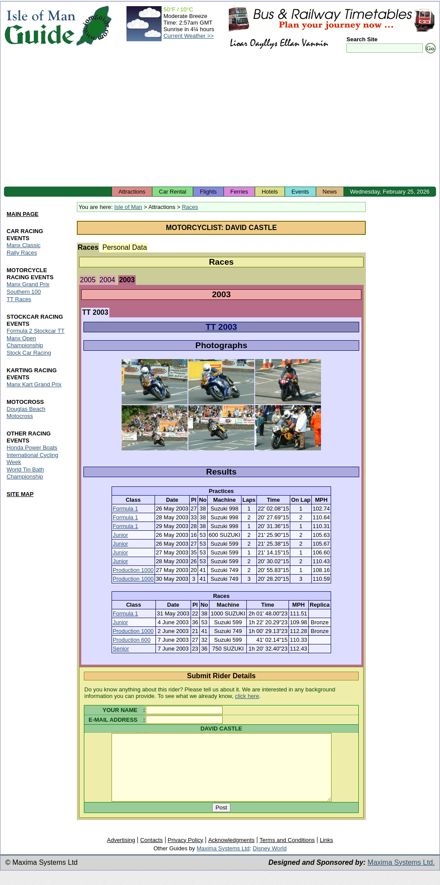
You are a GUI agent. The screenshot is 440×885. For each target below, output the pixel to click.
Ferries (239, 191)
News (330, 191)
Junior (120, 535)
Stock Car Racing (29, 352)
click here (247, 696)
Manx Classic (23, 245)
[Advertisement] (220, 120)
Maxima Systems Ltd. (401, 875)
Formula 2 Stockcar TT (36, 330)
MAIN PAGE (23, 214)
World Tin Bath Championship (25, 473)
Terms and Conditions (287, 853)
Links (326, 853)
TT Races (19, 299)
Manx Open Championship (25, 342)
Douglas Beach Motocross (26, 412)
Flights (208, 191)
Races (190, 207)
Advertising (121, 853)
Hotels (270, 191)
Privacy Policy (185, 853)
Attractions (132, 191)
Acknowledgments (231, 853)
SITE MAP (20, 494)
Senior (121, 648)
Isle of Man (128, 207)
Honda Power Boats (32, 447)
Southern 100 (24, 291)
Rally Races (22, 252)
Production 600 (132, 640)
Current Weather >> (188, 35)
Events (300, 191)
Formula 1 (125, 508)
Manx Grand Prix (28, 284)
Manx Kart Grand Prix (34, 384)
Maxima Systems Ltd (223, 861)
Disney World (270, 861)
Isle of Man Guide (40, 25)
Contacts (151, 853)
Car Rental (172, 191)
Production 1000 (133, 570)
